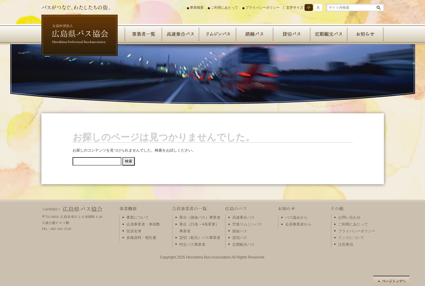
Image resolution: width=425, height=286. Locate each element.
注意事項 (345, 244)
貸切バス (291, 34)
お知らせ (365, 34)
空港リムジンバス (247, 224)
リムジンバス (217, 34)
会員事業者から (298, 224)
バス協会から (296, 217)
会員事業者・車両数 (143, 224)
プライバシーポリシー (262, 7)
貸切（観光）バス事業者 (199, 238)
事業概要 (197, 7)
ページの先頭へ (391, 281)
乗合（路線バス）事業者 (199, 217)
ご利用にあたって (224, 7)
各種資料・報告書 (141, 238)
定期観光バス (328, 34)
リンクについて (351, 238)
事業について (137, 217)
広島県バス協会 (67, 60)
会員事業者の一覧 (143, 34)
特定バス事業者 (192, 244)
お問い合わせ (349, 217)
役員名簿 (133, 231)
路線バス (254, 34)
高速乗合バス (180, 34)
